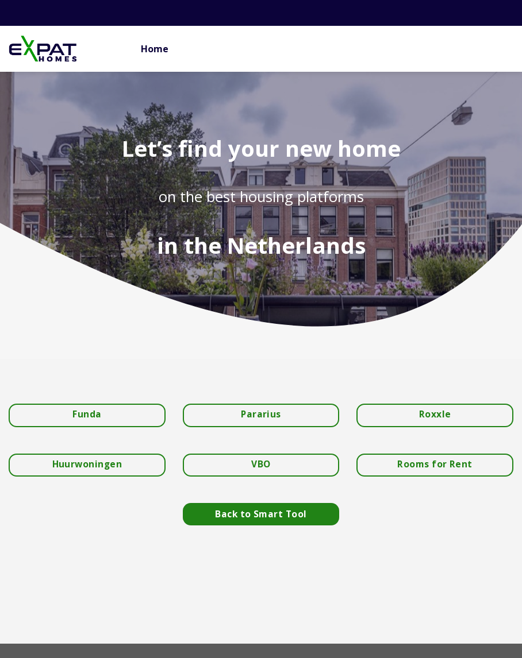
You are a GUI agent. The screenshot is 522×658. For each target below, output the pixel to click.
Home (154, 48)
